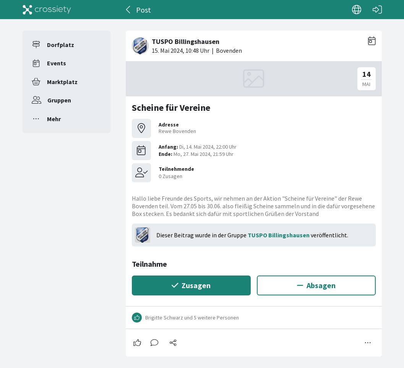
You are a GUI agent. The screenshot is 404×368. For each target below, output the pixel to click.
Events (56, 63)
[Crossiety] (47, 9)
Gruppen (59, 100)
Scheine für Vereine (171, 107)
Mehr (54, 119)
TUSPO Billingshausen (279, 235)
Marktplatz (62, 82)
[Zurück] (128, 9)
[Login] (377, 9)
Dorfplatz (60, 45)
